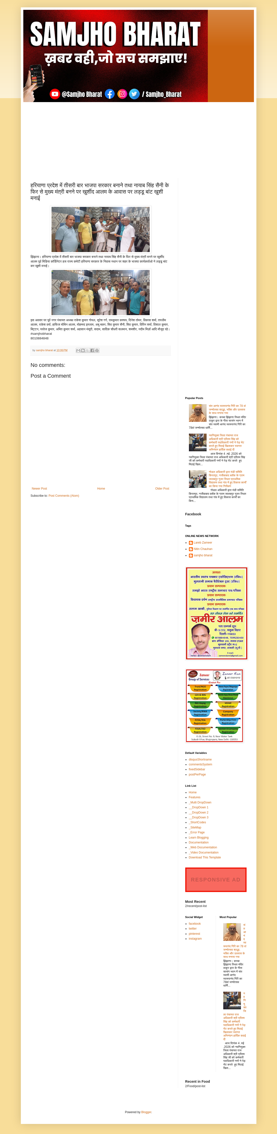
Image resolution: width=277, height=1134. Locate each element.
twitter (193, 928)
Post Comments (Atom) (64, 495)
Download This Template (205, 857)
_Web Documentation (203, 847)
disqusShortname (200, 759)
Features (194, 797)
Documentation (199, 842)
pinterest (194, 933)
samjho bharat (203, 555)
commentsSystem (200, 764)
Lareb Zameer (203, 542)
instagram (195, 938)
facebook (195, 923)
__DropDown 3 (199, 817)
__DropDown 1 (199, 807)
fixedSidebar (197, 769)
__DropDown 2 (199, 812)
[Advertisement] (139, 136)
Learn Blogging (199, 837)
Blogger (146, 1112)
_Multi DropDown (200, 802)
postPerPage (197, 774)
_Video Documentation (204, 852)
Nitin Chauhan (203, 549)
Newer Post (39, 488)
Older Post (162, 488)
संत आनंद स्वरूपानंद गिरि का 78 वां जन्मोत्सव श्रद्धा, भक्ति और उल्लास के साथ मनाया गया (227, 409)
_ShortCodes (197, 822)
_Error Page (197, 832)
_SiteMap (195, 827)
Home (101, 488)
